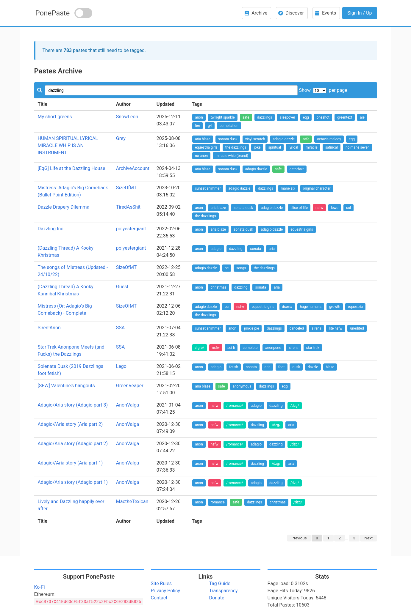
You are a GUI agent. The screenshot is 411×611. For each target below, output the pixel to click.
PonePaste (52, 13)
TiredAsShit (128, 207)
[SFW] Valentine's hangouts (66, 385)
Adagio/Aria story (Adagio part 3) (73, 405)
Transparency (223, 590)
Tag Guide (219, 583)
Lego (121, 366)
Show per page (323, 90)
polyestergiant (131, 229)
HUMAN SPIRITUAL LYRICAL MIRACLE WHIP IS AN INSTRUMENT (68, 145)
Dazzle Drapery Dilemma (64, 207)
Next (369, 538)
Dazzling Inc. (51, 229)
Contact (159, 598)
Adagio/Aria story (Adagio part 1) (73, 482)
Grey (121, 138)
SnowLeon (127, 116)
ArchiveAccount (132, 168)
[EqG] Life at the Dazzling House (71, 168)
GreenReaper (129, 385)
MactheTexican (132, 501)
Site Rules (161, 583)
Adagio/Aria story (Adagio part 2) (73, 443)
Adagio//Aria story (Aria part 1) (70, 463)
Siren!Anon (49, 327)
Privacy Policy (165, 590)
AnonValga (127, 405)
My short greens (55, 116)
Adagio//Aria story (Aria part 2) (70, 424)
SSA (120, 327)
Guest (122, 286)
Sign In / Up (359, 13)
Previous (299, 538)
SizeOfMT (126, 187)
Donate (216, 598)
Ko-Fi (39, 587)
